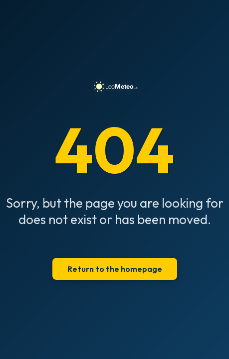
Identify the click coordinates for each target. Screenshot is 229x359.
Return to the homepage (114, 269)
